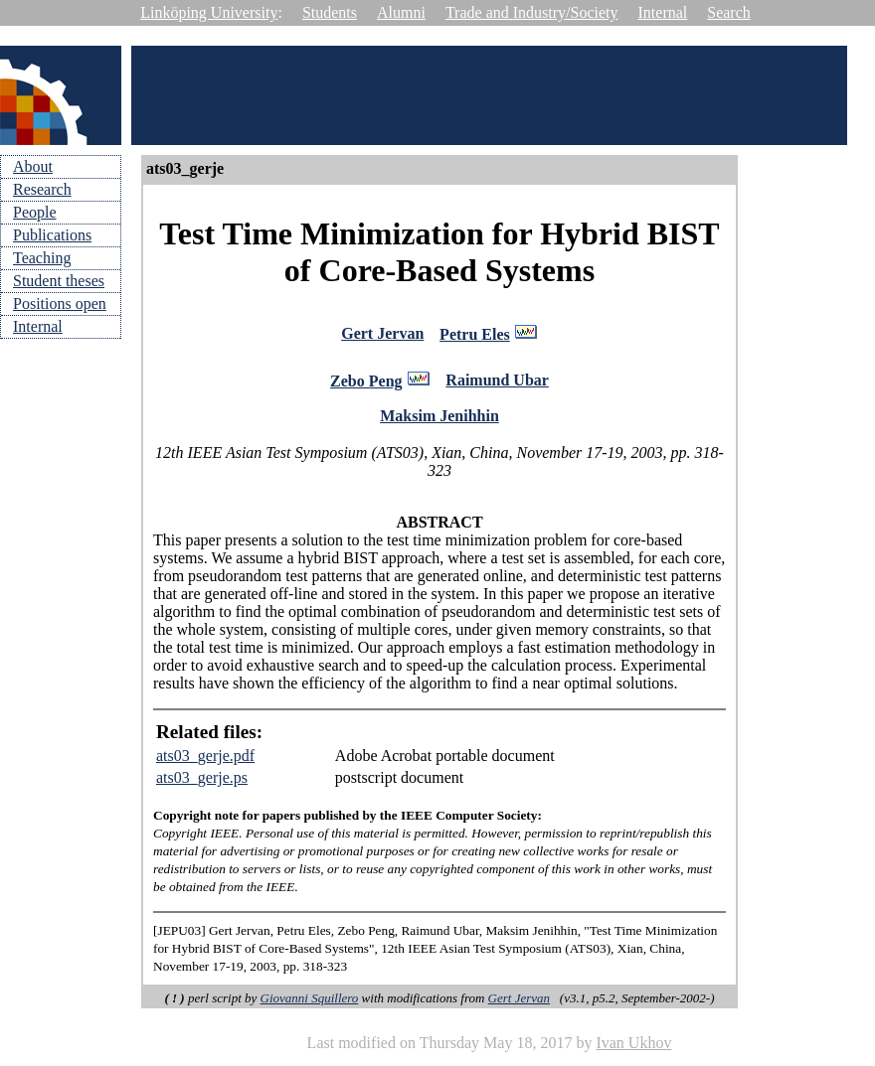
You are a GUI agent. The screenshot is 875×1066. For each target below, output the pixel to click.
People (35, 212)
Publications (52, 235)
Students (329, 12)
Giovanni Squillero (310, 1003)
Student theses (58, 280)
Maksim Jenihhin (439, 421)
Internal (663, 12)
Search (729, 12)
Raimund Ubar (497, 385)
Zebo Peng (366, 386)
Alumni (401, 12)
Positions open (59, 303)
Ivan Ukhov (633, 1048)
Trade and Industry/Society (531, 12)
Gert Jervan (382, 335)
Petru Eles (474, 336)
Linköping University (208, 12)
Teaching (42, 257)
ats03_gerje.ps (202, 783)
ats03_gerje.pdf (205, 761)
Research (42, 189)
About (33, 166)
